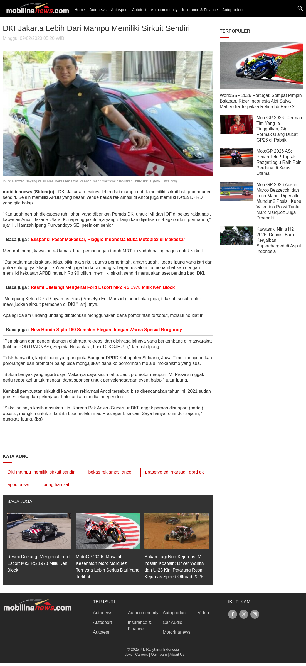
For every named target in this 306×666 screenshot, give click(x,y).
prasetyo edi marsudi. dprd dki (175, 472)
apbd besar (19, 484)
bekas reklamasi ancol (110, 472)
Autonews (97, 10)
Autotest (139, 10)
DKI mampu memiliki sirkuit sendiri (42, 472)
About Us (177, 654)
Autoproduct (232, 10)
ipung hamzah (57, 484)
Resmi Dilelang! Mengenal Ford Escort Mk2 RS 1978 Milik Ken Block (103, 287)
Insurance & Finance (200, 10)
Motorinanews (177, 632)
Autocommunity (164, 10)
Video (203, 612)
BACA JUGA (19, 501)
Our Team (159, 654)
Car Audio (172, 622)
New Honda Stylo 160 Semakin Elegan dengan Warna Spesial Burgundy (106, 329)
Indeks (127, 654)
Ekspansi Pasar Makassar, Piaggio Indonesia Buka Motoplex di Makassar (108, 239)
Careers (141, 654)
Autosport (119, 10)
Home (80, 10)
